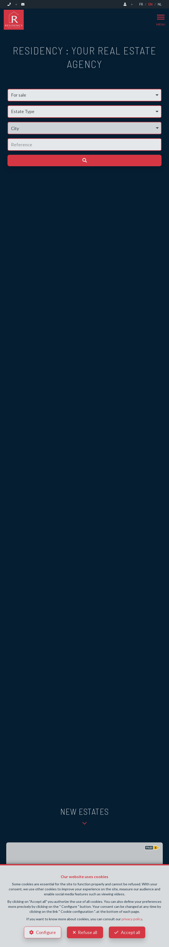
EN (150, 4)
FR (141, 4)
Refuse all (87, 932)
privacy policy (132, 919)
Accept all (130, 932)
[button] (84, 128)
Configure (46, 932)
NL (160, 4)
